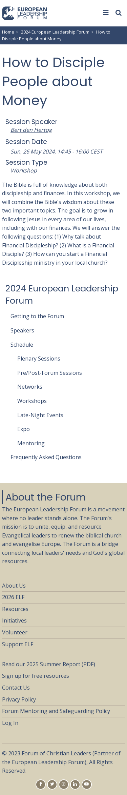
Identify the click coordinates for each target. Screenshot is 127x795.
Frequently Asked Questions (46, 457)
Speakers (22, 330)
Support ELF (17, 644)
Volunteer (14, 632)
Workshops (32, 401)
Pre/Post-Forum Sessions (49, 372)
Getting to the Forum (37, 316)
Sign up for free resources (35, 675)
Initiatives (14, 620)
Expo (23, 429)
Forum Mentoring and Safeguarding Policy (56, 711)
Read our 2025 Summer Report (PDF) (48, 664)
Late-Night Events (40, 415)
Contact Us (16, 687)
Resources (15, 609)
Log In (10, 723)
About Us (14, 585)
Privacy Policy (19, 699)
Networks (29, 386)
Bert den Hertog (31, 130)
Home (8, 32)
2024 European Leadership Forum (55, 32)
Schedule (21, 344)
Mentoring (31, 443)
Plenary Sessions (38, 358)
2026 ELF (13, 597)
